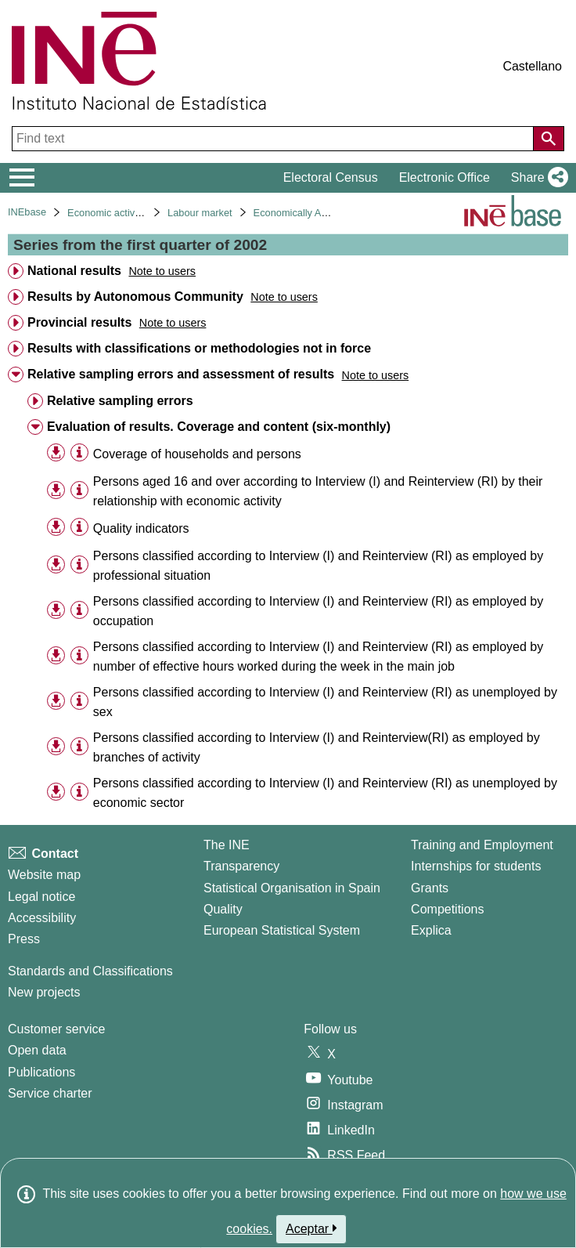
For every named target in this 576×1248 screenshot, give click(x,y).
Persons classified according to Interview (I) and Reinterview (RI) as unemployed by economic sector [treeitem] (325, 792)
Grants (429, 888)
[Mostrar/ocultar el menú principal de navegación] (22, 178)
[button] (536, 178)
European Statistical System (281, 930)
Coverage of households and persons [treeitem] (197, 454)
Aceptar (311, 1228)
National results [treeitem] (74, 270)
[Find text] (274, 138)
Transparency (241, 866)
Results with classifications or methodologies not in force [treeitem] (199, 348)
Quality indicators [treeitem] (141, 528)
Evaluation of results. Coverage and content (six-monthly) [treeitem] (219, 426)
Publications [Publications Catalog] (41, 1072)
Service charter (50, 1093)
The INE (226, 845)
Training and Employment (482, 845)
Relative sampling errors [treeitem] (120, 400)
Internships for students (476, 866)
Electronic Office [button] (444, 177)
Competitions (447, 909)
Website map (44, 874)
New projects (44, 992)
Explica (431, 930)
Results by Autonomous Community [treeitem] (135, 296)
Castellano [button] (532, 66)
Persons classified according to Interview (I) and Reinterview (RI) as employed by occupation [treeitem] (318, 611)
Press (24, 939)
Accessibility (42, 917)
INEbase (27, 212)
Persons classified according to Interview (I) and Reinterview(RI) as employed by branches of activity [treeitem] (316, 747)
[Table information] (79, 453)
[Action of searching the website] (548, 138)
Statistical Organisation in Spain (291, 888)
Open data (37, 1050)
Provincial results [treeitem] (79, 322)
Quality (223, 909)
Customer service (56, 1029)
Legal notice (41, 896)
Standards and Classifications (90, 971)
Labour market (199, 213)
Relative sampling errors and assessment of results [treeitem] (180, 374)
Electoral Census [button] (330, 177)
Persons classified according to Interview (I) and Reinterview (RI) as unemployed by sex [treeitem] (325, 701)
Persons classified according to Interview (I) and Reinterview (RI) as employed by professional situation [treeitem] (318, 565)
